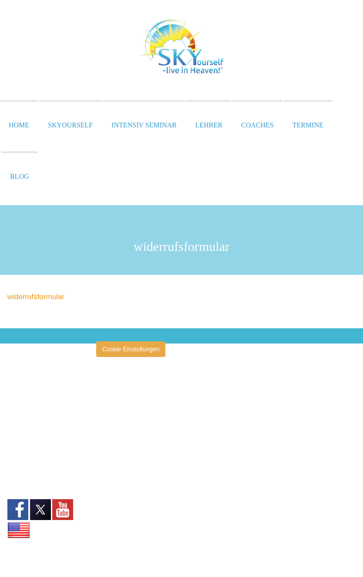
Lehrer (208, 125)
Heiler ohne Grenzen (133, 446)
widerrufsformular (35, 297)
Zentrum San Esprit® (133, 498)
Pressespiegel (124, 485)
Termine (307, 125)
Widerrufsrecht (27, 453)
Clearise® (118, 419)
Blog (19, 176)
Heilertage (119, 472)
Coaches (257, 125)
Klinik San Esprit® (129, 512)
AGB (13, 443)
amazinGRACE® (128, 393)
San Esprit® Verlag (131, 525)
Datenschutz (24, 433)
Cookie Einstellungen (131, 349)
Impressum (22, 423)
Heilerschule (121, 459)
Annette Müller (124, 406)
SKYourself (70, 125)
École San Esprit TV (132, 432)
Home (19, 125)
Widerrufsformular (31, 462)
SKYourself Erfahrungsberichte (130, 543)
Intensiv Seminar (143, 125)
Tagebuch (118, 561)
